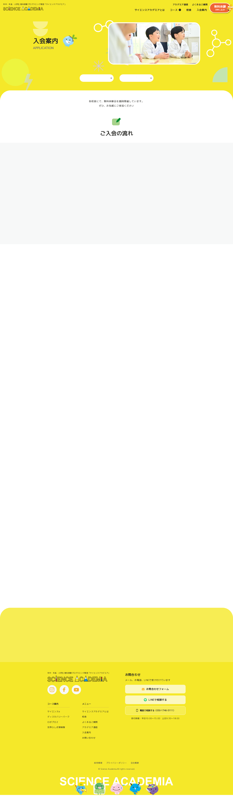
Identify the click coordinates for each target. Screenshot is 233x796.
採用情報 (98, 764)
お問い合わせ (88, 738)
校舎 (185, 11)
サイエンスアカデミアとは (146, 11)
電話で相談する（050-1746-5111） (157, 711)
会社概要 (135, 764)
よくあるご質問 (196, 5)
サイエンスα (53, 712)
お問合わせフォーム (157, 690)
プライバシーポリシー (116, 764)
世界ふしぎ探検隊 (56, 728)
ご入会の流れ (96, 78)
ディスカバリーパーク (58, 717)
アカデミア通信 (177, 5)
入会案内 (198, 11)
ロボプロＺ (53, 723)
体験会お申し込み (136, 78)
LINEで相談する (157, 701)
